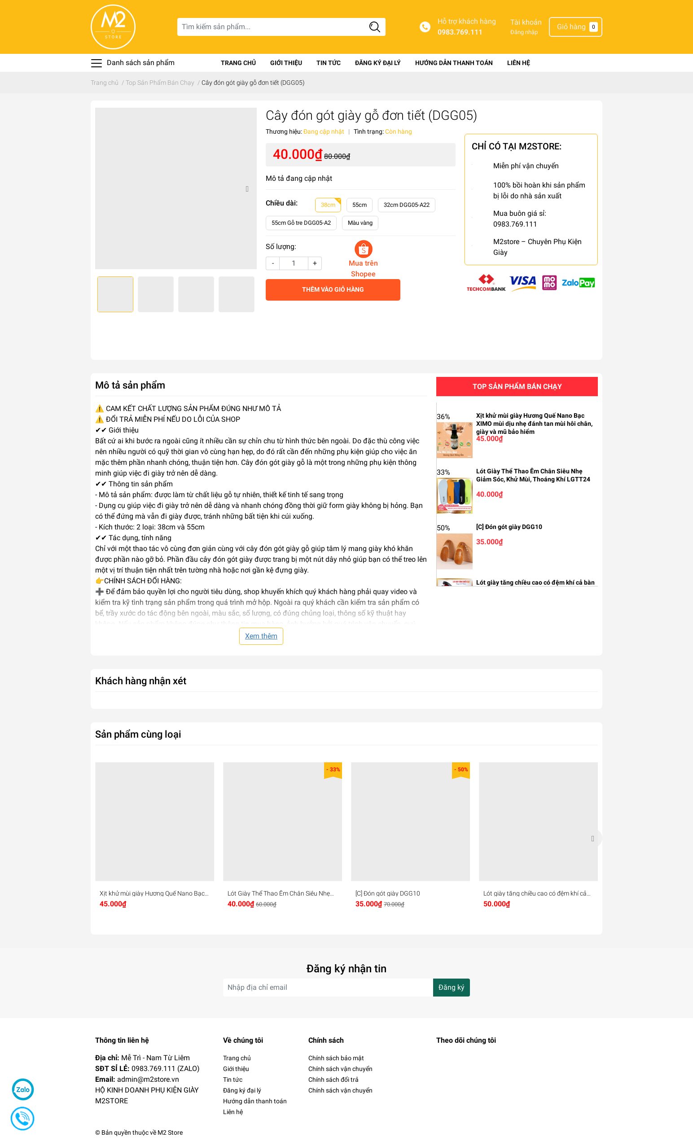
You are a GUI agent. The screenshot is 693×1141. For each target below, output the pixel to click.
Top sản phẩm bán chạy (517, 386)
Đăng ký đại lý (378, 62)
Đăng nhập (524, 32)
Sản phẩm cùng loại (138, 734)
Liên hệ (518, 62)
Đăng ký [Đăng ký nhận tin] (452, 987)
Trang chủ (238, 62)
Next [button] (247, 188)
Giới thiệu (286, 62)
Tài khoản (526, 22)
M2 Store (170, 1132)
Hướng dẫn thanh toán (454, 62)
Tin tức (328, 62)
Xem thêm (261, 636)
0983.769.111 (460, 32)
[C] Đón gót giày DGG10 (509, 526)
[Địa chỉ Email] (346, 988)
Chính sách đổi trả (333, 1079)
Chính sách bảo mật (336, 1058)
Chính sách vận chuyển (340, 1068)
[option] (176, 188)
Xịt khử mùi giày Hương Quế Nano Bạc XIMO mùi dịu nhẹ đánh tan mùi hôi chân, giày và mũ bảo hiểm (534, 423)
